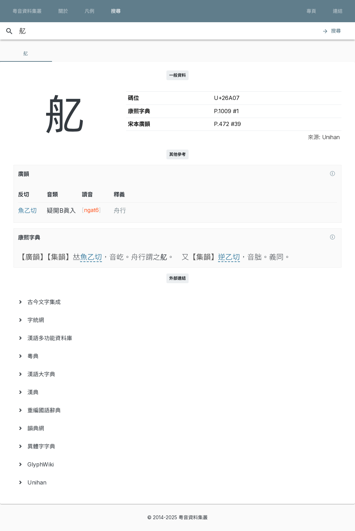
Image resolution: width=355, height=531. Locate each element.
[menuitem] (177, 302)
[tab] (26, 53)
